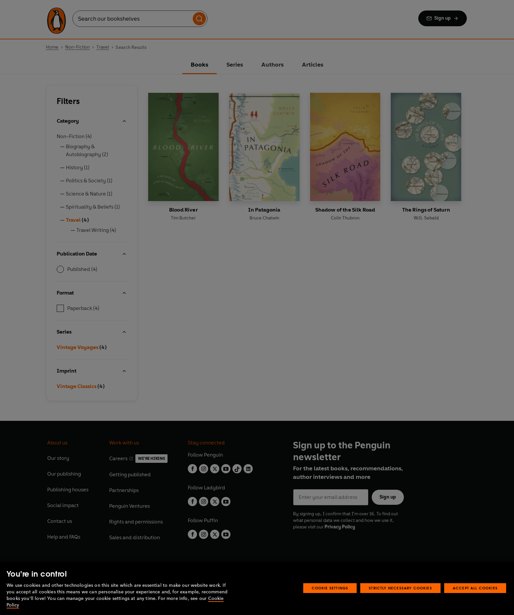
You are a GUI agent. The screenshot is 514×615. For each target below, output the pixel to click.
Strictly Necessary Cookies (400, 587)
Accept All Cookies (475, 587)
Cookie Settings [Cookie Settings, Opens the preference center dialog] (330, 587)
